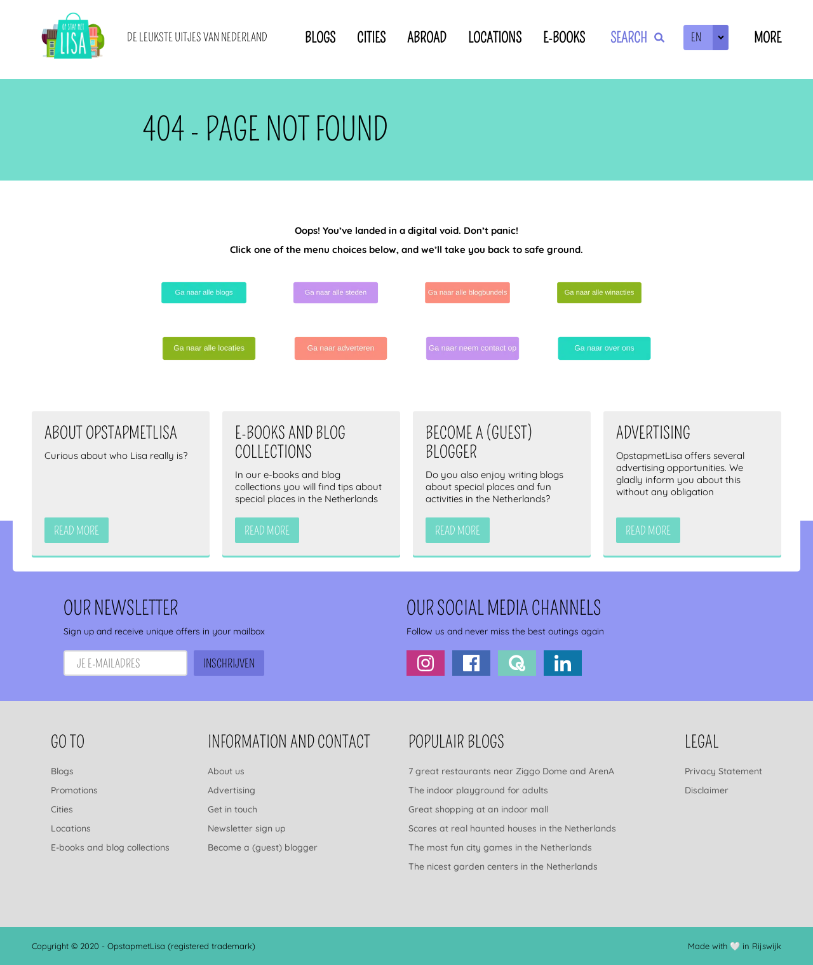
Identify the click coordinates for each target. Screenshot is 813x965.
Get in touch (232, 809)
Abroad (427, 37)
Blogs (320, 37)
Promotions (74, 790)
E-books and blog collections (110, 847)
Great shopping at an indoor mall (478, 809)
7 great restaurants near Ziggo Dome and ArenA (511, 771)
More (767, 37)
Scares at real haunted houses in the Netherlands (512, 828)
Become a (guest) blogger (263, 847)
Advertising (231, 790)
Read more (76, 531)
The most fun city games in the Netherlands (500, 847)
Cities (371, 37)
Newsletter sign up (247, 828)
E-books (564, 37)
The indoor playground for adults (478, 790)
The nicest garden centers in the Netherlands (503, 866)
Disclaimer (707, 790)
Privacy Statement (723, 771)
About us (226, 771)
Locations (494, 37)
